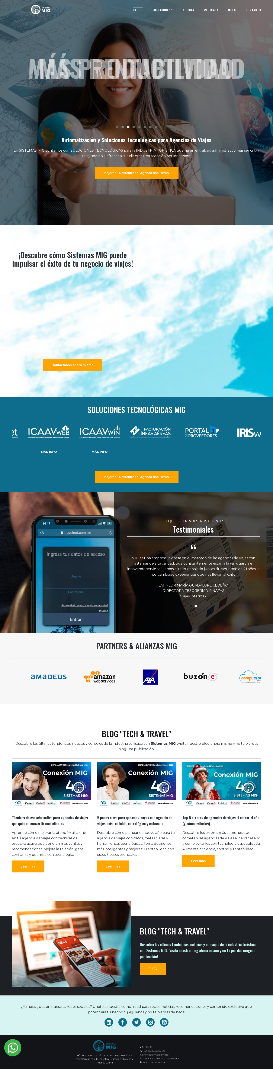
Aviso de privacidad (153, 1062)
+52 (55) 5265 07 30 (153, 1050)
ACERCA (188, 9)
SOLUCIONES (162, 9)
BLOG (232, 9)
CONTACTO (253, 9)
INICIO (138, 9)
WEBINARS (211, 9)
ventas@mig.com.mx (156, 1054)
